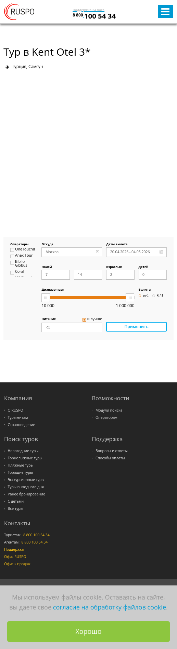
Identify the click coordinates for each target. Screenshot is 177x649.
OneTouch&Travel (22, 249)
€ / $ (157, 296)
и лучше (92, 319)
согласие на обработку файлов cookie (109, 607)
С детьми (16, 501)
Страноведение (21, 424)
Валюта (145, 290)
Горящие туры (20, 472)
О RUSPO (15, 410)
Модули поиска (109, 410)
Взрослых (114, 267)
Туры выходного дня (26, 486)
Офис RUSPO (15, 556)
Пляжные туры (21, 465)
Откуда (47, 244)
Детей (144, 267)
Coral (17, 272)
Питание (48, 319)
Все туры (15, 508)
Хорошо (88, 631)
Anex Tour (21, 256)
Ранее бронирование (26, 494)
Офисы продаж (17, 563)
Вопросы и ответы (112, 450)
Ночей (46, 267)
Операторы (19, 244)
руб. (144, 296)
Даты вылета (116, 244)
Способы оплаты (110, 458)
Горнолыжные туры (25, 458)
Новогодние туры (23, 450)
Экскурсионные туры (26, 479)
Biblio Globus (18, 264)
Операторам (106, 417)
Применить (137, 326)
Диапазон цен (52, 290)
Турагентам (18, 417)
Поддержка (14, 549)
